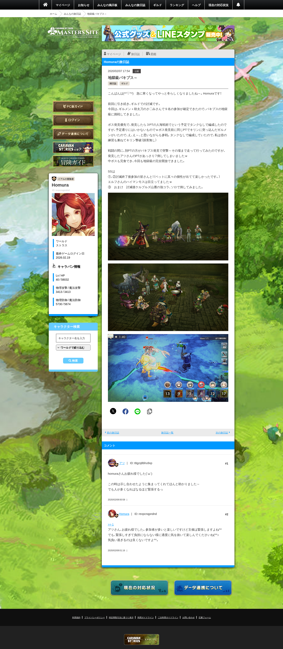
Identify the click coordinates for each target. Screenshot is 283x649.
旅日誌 (135, 54)
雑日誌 (113, 83)
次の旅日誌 (222, 432)
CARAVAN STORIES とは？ (73, 147)
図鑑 (153, 54)
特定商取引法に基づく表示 (121, 617)
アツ (122, 463)
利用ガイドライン (146, 617)
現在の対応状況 (219, 5)
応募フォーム (205, 617)
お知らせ (83, 5)
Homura (124, 514)
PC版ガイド (73, 106)
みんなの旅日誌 (135, 5)
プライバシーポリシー (94, 617)
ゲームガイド (73, 161)
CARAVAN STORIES (141, 639)
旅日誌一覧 (167, 432)
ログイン (73, 120)
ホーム (53, 14)
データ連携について (73, 133)
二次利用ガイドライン (168, 617)
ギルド (157, 5)
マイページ (63, 5)
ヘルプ (196, 5)
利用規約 (76, 617)
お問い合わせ (188, 617)
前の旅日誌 (113, 432)
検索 (75, 360)
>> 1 (111, 524)
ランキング (177, 5)
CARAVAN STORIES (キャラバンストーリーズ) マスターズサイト (73, 32)
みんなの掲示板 (107, 5)
